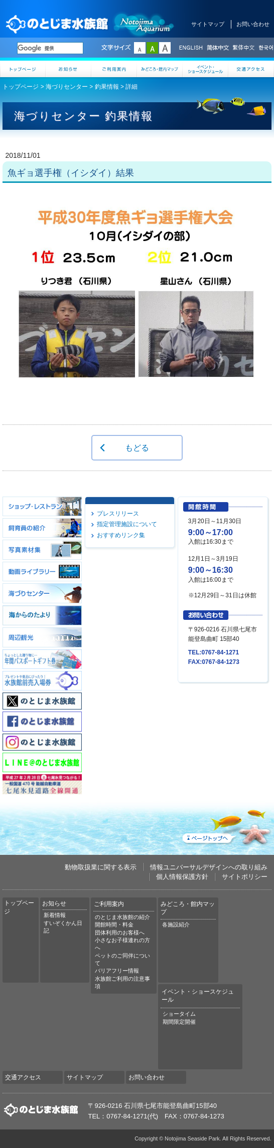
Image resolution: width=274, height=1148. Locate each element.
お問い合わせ (252, 24)
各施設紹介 (176, 925)
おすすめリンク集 (121, 535)
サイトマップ (207, 24)
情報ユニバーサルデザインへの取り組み (208, 867)
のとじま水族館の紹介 (122, 917)
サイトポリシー (244, 876)
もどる (137, 447)
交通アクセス (251, 69)
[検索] (50, 48)
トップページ (23, 69)
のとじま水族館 (90, 24)
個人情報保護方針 (182, 876)
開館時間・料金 (114, 925)
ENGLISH (191, 48)
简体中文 (217, 48)
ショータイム (179, 1014)
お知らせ (68, 69)
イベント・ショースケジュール (205, 69)
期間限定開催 (179, 1022)
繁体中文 (243, 48)
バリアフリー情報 (117, 971)
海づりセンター (67, 86)
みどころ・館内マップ (160, 69)
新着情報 (55, 915)
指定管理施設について (127, 524)
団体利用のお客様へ (120, 933)
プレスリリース (118, 513)
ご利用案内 (114, 69)
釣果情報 (107, 86)
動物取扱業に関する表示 (100, 867)
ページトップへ (225, 825)
